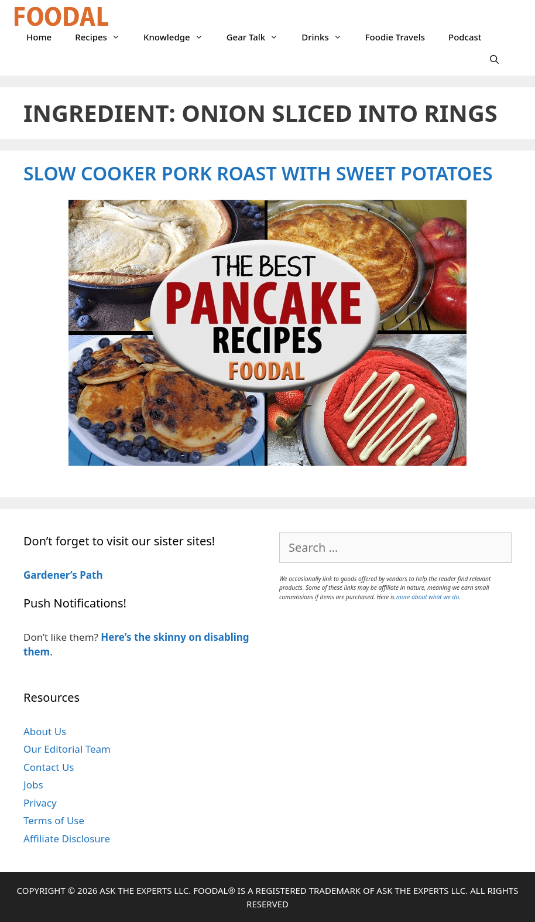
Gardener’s (50, 575)
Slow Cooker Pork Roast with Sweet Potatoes (258, 173)
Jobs (33, 784)
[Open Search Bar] (494, 59)
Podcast (465, 37)
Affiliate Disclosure (66, 838)
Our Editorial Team (67, 749)
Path (90, 575)
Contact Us (48, 767)
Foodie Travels (395, 37)
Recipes (103, 37)
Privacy (40, 803)
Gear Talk (258, 37)
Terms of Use (53, 820)
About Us (44, 731)
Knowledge (179, 37)
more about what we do (427, 597)
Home (39, 37)
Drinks (327, 37)
